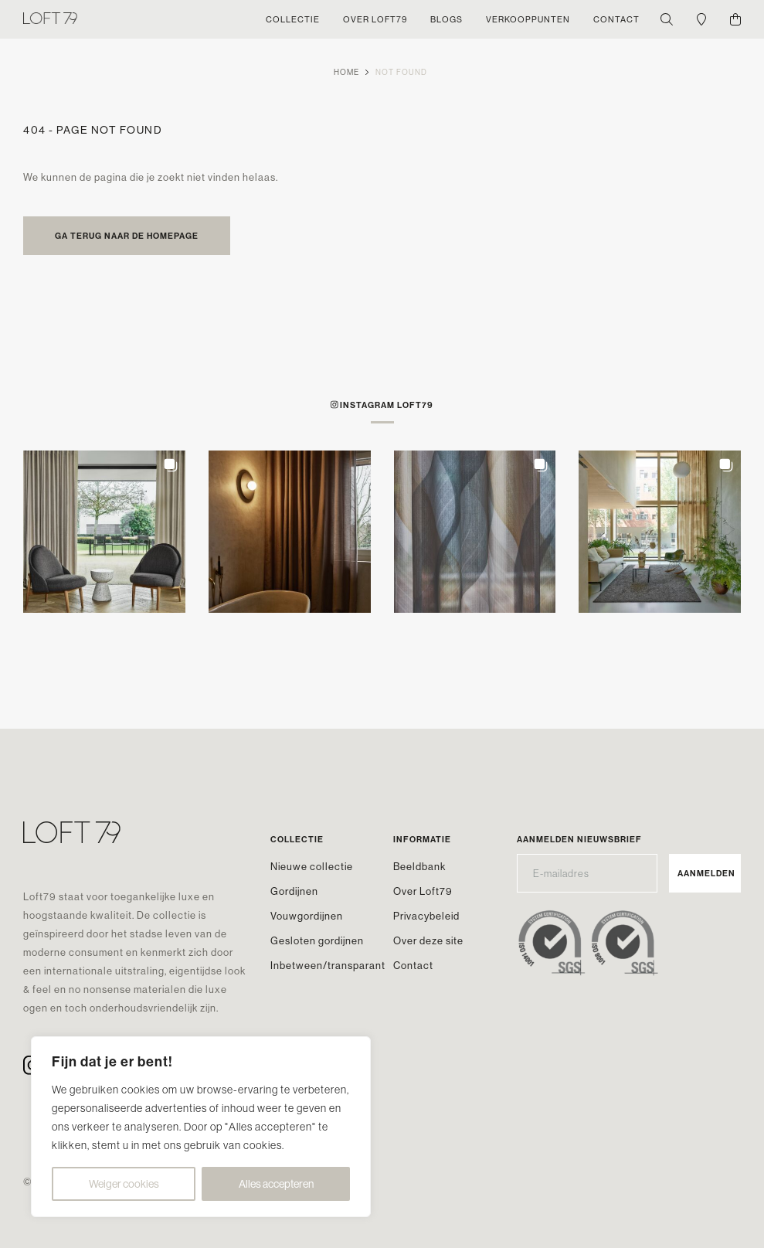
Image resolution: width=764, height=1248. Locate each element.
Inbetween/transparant (327, 965)
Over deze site (428, 940)
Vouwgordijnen (306, 916)
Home (346, 72)
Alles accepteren (276, 1184)
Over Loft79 (423, 891)
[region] (201, 1126)
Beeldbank (419, 866)
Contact (413, 965)
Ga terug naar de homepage (127, 235)
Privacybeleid (426, 916)
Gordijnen (294, 891)
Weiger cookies (124, 1184)
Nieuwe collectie (311, 866)
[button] (104, 532)
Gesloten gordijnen (317, 940)
